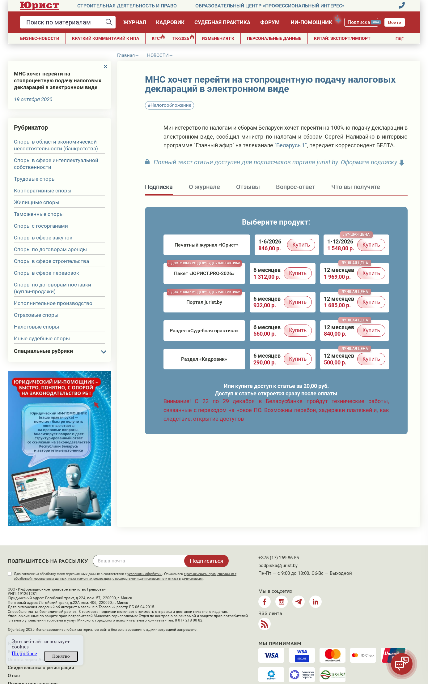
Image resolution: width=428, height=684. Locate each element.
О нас (14, 675)
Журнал (134, 22)
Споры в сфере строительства (51, 261)
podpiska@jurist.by (278, 565)
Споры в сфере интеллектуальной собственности (56, 163)
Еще (400, 39)
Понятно (61, 656)
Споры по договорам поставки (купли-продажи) (52, 288)
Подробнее (24, 653)
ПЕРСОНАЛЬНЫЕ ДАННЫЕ (274, 38)
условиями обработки (144, 574)
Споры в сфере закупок (43, 237)
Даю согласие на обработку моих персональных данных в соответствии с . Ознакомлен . (125, 576)
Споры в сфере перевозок (46, 273)
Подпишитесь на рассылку (48, 561)
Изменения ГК (218, 38)
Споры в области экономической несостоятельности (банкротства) (56, 145)
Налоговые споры (36, 327)
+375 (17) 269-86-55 (278, 558)
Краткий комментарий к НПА (105, 38)
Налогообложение (170, 105)
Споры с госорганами (41, 226)
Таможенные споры (39, 214)
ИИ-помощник (314, 21)
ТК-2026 (183, 37)
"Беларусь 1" (290, 145)
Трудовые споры (35, 179)
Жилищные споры (36, 202)
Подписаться (206, 560)
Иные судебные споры (42, 338)
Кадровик (170, 22)
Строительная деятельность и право (127, 6)
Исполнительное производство (53, 303)
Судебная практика (222, 22)
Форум (270, 22)
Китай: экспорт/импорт (342, 38)
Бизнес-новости (39, 38)
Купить (301, 245)
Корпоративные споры (42, 190)
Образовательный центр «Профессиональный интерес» (270, 6)
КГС (158, 37)
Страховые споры (36, 315)
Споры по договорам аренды (50, 249)
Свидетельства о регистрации (41, 667)
